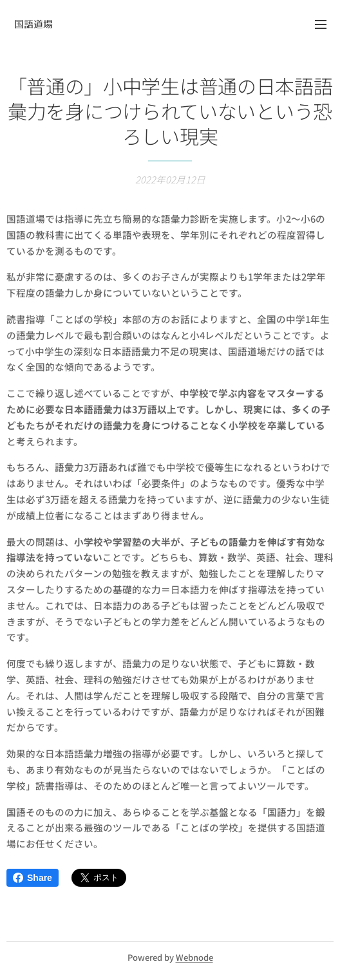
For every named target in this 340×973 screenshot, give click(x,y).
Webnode (194, 957)
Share (32, 878)
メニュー (320, 24)
